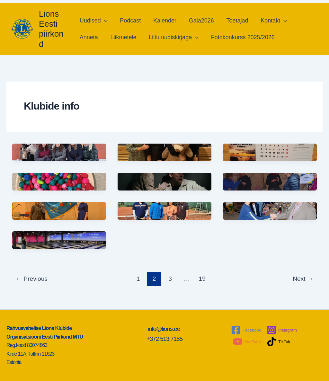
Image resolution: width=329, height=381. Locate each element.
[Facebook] (246, 330)
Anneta (89, 37)
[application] (104, 20)
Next (303, 278)
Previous (32, 278)
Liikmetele (123, 37)
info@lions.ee (165, 328)
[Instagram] (282, 330)
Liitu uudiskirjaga (172, 37)
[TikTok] (278, 341)
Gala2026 (199, 20)
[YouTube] (247, 341)
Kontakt (270, 20)
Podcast (130, 20)
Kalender (163, 20)
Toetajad (234, 20)
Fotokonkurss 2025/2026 (240, 37)
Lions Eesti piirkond (51, 29)
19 (202, 278)
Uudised (94, 20)
